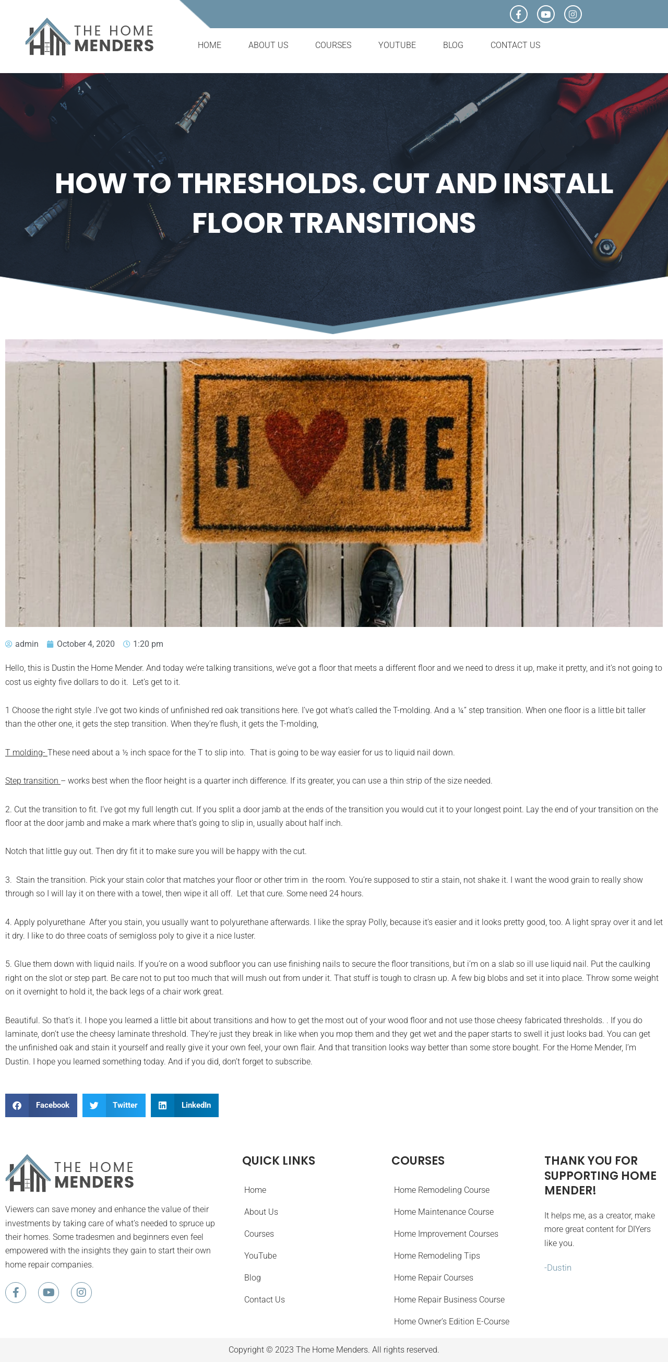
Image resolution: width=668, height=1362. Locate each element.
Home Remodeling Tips (436, 1256)
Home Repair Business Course (448, 1300)
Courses (333, 45)
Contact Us (515, 45)
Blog (453, 45)
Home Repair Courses (433, 1278)
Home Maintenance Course (443, 1212)
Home (209, 45)
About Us (268, 45)
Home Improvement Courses (445, 1234)
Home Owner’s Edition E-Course (451, 1322)
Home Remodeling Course (441, 1190)
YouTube (397, 45)
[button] (41, 1105)
